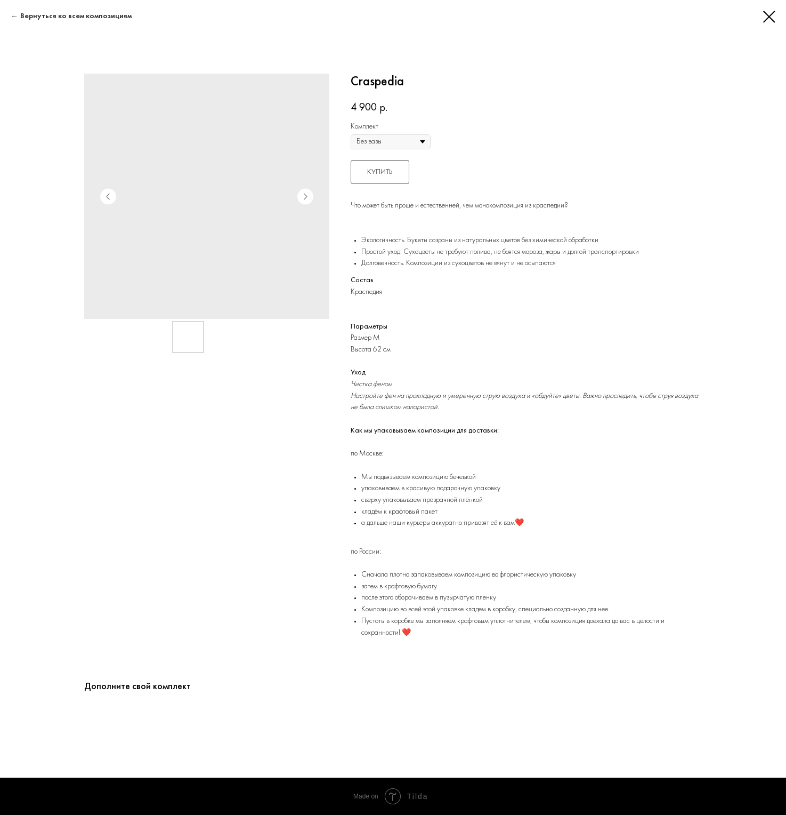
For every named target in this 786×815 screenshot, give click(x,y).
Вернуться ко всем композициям (76, 16)
